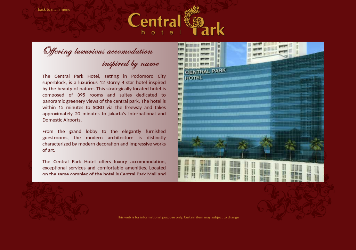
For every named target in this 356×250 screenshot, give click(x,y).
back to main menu (54, 9)
